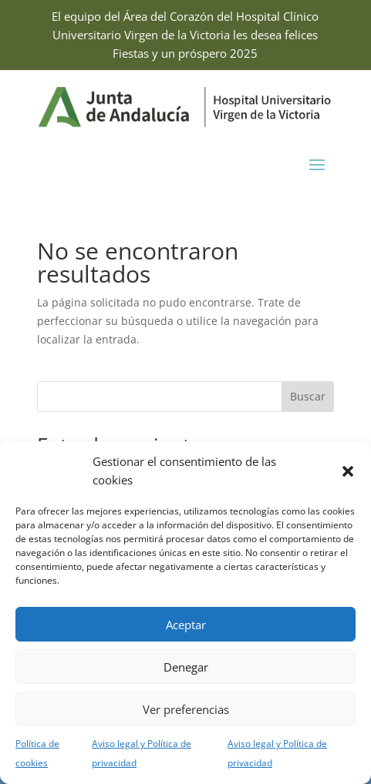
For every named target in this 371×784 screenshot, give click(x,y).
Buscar (307, 396)
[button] (348, 471)
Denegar (186, 667)
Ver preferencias (186, 709)
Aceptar (186, 624)
